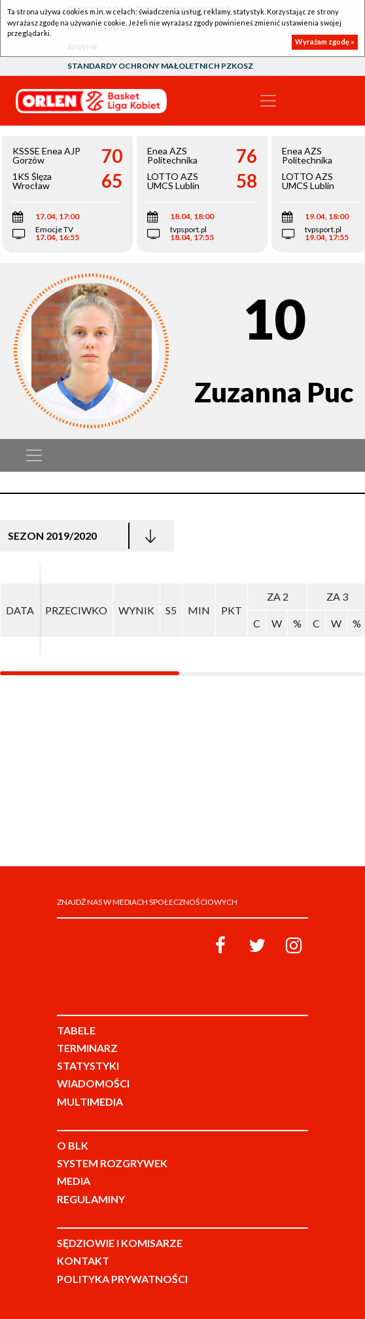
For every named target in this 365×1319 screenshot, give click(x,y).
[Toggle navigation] (268, 101)
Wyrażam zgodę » (325, 41)
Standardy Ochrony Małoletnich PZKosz (160, 66)
